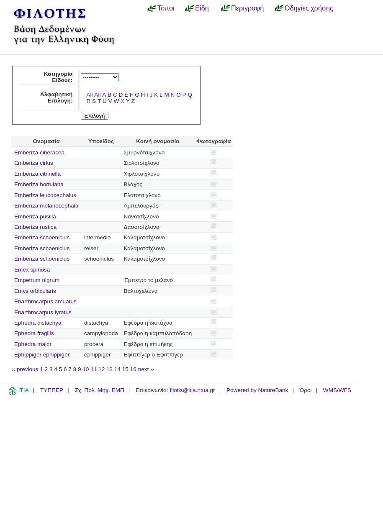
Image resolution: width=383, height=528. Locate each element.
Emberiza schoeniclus (41, 237)
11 (93, 369)
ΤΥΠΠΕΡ (51, 390)
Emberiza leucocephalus (45, 195)
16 (133, 369)
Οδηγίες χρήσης (309, 8)
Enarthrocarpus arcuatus (45, 301)
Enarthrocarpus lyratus (43, 312)
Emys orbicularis (35, 291)
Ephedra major (32, 344)
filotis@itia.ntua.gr (192, 390)
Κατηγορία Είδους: (58, 77)
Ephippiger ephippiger (41, 354)
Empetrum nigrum (36, 280)
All (89, 95)
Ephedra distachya (38, 323)
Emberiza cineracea (39, 152)
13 (109, 369)
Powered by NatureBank (257, 390)
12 (101, 369)
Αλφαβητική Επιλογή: (56, 97)
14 (117, 369)
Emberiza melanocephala (46, 205)
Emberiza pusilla (35, 216)
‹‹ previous (24, 369)
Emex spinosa (32, 270)
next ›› (146, 369)
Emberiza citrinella (37, 174)
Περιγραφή (247, 8)
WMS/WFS (337, 390)
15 (125, 369)
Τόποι (166, 8)
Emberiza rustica (35, 227)
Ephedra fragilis (34, 333)
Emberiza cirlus (33, 163)
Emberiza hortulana (39, 184)
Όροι (306, 390)
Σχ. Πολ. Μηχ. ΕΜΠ (99, 390)
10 (85, 369)
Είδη (202, 8)
